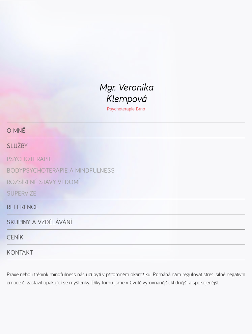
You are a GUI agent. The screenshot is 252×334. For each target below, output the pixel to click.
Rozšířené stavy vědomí (43, 182)
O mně (16, 130)
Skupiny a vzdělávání (39, 222)
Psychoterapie (29, 159)
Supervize (21, 193)
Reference (22, 207)
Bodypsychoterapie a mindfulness (61, 170)
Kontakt (20, 252)
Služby (17, 146)
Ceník (15, 237)
